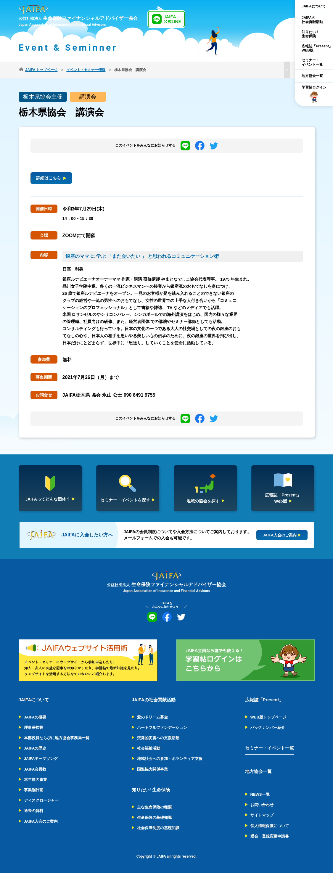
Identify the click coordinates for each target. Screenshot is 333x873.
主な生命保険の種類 (154, 807)
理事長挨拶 (33, 727)
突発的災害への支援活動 (158, 738)
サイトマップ (262, 815)
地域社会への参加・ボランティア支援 (169, 758)
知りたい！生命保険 (310, 34)
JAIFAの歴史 (35, 748)
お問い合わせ (262, 805)
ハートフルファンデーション (162, 727)
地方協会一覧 (312, 76)
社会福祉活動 (148, 748)
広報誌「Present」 (264, 699)
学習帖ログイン (314, 94)
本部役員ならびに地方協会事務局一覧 (56, 738)
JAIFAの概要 (35, 717)
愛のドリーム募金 (152, 717)
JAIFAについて (314, 6)
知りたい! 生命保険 (151, 789)
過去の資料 (33, 810)
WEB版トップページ (268, 717)
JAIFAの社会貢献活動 (312, 20)
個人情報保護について (269, 826)
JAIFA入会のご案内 (41, 821)
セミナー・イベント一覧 (312, 62)
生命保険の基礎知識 (154, 817)
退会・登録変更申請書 (269, 836)
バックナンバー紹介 (267, 727)
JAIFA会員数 (35, 769)
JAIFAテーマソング (41, 758)
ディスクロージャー (41, 800)
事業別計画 (33, 790)
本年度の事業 (35, 779)
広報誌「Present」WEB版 (317, 48)
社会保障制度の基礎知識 (158, 828)
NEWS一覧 (260, 794)
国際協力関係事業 (152, 769)
